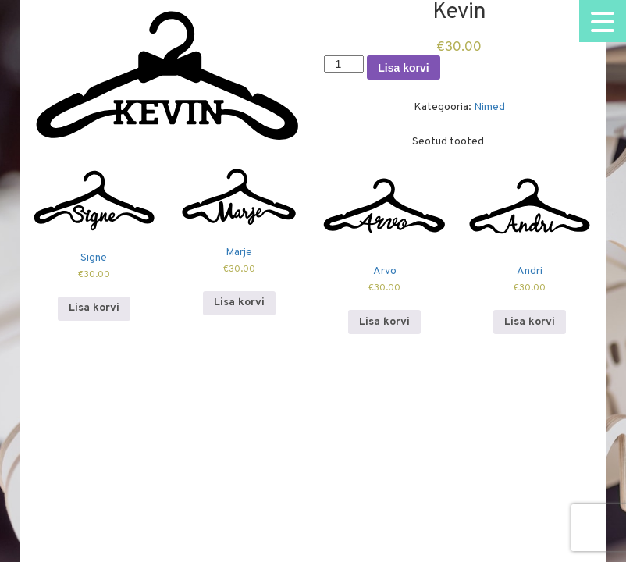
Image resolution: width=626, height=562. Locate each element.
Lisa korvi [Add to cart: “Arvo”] (384, 322)
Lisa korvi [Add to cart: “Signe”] (94, 308)
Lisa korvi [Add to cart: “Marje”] (239, 302)
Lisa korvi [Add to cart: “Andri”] (529, 322)
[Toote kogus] (344, 64)
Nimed (489, 107)
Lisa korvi (403, 68)
